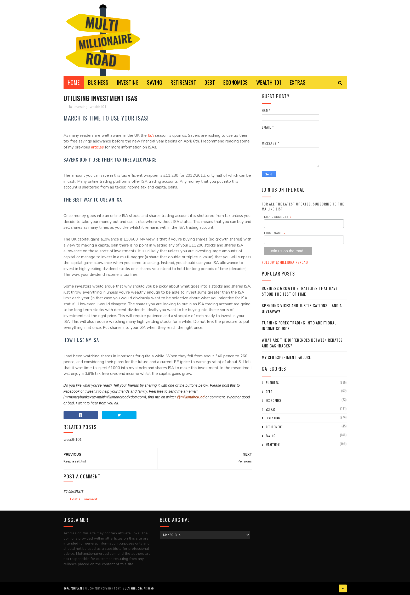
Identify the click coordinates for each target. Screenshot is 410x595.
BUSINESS (98, 82)
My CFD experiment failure (286, 357)
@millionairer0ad (190, 397)
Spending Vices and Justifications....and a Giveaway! (302, 308)
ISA (151, 135)
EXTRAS (298, 82)
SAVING (154, 82)
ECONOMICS (235, 82)
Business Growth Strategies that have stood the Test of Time (300, 291)
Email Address (277, 217)
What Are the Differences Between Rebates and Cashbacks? (302, 343)
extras (271, 409)
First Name (274, 233)
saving (271, 436)
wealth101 (98, 107)
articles (98, 147)
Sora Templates (74, 588)
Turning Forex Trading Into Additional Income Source (299, 325)
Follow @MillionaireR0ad (285, 262)
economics (273, 400)
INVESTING (128, 82)
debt (269, 392)
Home (74, 82)
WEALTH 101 (268, 82)
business (272, 383)
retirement (274, 427)
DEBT (209, 82)
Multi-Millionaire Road (138, 588)
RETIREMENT (183, 82)
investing (81, 107)
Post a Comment (83, 499)
